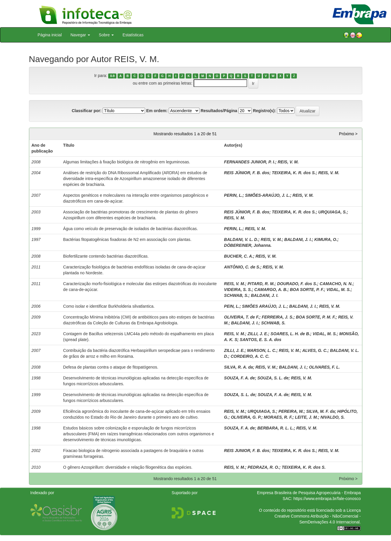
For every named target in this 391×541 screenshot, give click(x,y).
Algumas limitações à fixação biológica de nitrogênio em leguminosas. (126, 162)
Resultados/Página (219, 110)
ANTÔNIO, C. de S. (242, 267)
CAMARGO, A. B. (270, 289)
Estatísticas (133, 34)
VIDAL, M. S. (338, 289)
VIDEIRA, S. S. (238, 289)
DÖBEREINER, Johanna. (248, 245)
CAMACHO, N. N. (336, 283)
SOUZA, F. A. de (239, 378)
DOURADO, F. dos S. (297, 283)
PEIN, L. (232, 306)
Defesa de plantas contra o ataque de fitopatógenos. (110, 367)
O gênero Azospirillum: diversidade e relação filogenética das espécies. (127, 467)
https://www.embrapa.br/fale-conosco (327, 498)
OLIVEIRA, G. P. (246, 417)
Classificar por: (86, 110)
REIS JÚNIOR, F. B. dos (246, 172)
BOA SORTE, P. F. (307, 289)
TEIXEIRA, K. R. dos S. (294, 172)
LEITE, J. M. (306, 417)
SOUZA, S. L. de (273, 378)
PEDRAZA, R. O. (263, 467)
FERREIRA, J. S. (277, 317)
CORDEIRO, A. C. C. (250, 356)
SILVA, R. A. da (238, 367)
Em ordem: (157, 110)
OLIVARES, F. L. (324, 367)
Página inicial (50, 34)
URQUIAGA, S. (332, 212)
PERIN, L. (233, 195)
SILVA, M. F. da (320, 411)
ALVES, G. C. (314, 350)
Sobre (106, 34)
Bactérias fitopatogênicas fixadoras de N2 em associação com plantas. (127, 239)
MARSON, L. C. (261, 350)
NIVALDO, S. (333, 417)
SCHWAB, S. (236, 295)
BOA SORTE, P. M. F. (316, 317)
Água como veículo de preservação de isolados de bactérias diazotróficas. (130, 228)
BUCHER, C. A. (238, 256)
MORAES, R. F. (278, 417)
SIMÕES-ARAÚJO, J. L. (267, 195)
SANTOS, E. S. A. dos (260, 339)
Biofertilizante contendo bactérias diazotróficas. (106, 256)
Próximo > (348, 133)
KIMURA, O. (325, 239)
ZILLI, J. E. (258, 333)
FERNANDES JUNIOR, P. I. (249, 162)
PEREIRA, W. (291, 411)
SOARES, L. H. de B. (290, 333)
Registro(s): (264, 110)
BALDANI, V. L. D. (241, 239)
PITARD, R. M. (261, 283)
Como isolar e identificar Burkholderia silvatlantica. (109, 306)
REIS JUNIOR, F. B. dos (246, 450)
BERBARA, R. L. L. (275, 428)
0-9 (112, 76)
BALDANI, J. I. (298, 239)
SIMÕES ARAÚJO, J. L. (264, 306)
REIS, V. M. (288, 162)
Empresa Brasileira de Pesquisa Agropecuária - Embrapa (309, 492)
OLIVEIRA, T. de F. (241, 317)
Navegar (80, 34)
